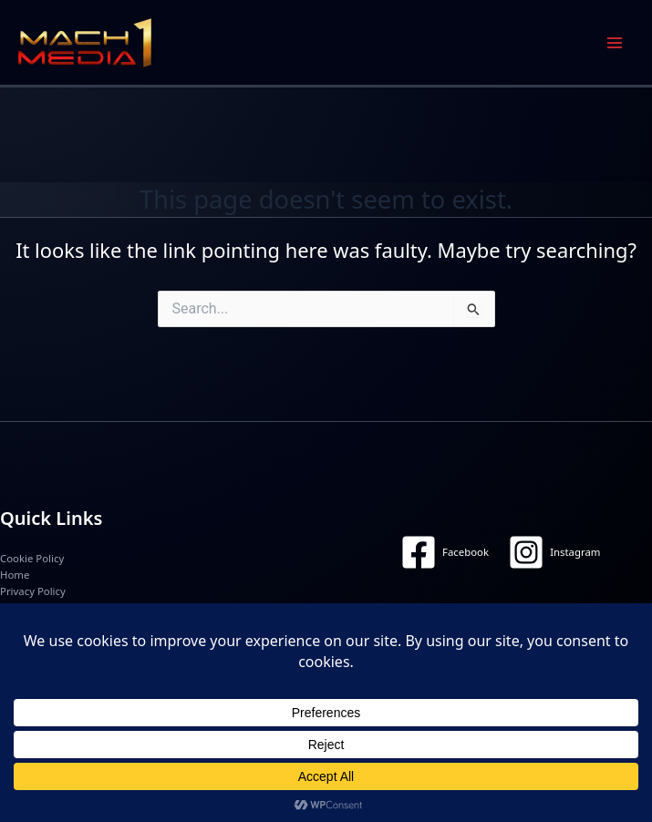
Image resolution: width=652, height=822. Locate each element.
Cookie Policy (32, 558)
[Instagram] (554, 552)
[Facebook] (445, 552)
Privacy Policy (33, 591)
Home (14, 574)
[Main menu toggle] (614, 43)
